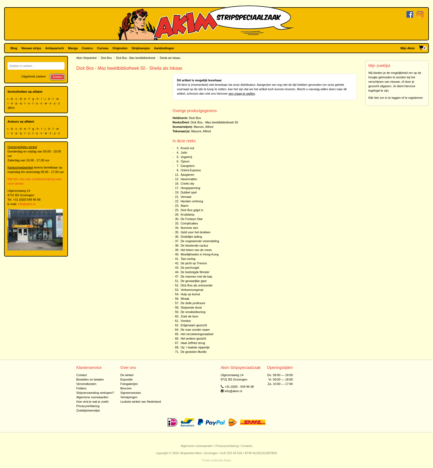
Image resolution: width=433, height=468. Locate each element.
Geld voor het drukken (195, 232)
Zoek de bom (189, 316)
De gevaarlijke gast (194, 281)
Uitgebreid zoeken (33, 76)
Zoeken (57, 77)
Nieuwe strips (31, 48)
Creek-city (187, 183)
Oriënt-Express (191, 170)
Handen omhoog (192, 201)
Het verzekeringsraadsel (197, 334)
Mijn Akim (407, 48)
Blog (13, 48)
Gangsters (188, 165)
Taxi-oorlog (188, 258)
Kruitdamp (187, 214)
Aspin (227, 460)
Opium (185, 161)
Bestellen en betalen (90, 379)
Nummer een (189, 227)
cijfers (11, 107)
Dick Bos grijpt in (192, 210)
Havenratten (189, 179)
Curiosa (102, 48)
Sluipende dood (191, 307)
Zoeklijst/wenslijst (88, 410)
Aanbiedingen (164, 48)
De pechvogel (190, 267)
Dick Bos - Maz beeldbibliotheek (135, 58)
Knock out (187, 148)
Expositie (126, 379)
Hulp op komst (190, 294)
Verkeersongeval (192, 289)
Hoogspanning (190, 188)
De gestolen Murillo (194, 351)
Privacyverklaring (87, 406)
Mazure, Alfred (203, 126)
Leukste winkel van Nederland (140, 401)
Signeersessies (130, 392)
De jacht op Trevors (194, 263)
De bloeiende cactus (194, 245)
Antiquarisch (54, 48)
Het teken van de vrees (196, 250)
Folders (81, 388)
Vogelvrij (186, 157)
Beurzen (126, 388)
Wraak (185, 298)
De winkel (127, 375)
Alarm (185, 205)
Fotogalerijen (129, 384)
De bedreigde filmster (195, 272)
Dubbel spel (189, 192)
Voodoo (186, 320)
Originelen (119, 48)
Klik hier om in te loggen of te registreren (395, 97)
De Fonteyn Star (192, 219)
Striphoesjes (141, 48)
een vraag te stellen (241, 93)
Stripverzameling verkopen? (95, 392)
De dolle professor (193, 303)
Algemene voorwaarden (92, 397)
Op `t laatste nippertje (195, 347)
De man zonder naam (195, 329)
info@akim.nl (26, 204)
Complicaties (189, 223)
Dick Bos (106, 58)
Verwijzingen (129, 397)
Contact (81, 375)
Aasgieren (187, 174)
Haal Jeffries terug (193, 343)
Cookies (246, 446)
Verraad (186, 196)
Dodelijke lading (191, 236)
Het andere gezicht (193, 338)
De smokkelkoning (193, 312)
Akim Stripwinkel (86, 58)
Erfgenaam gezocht (194, 325)
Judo (184, 152)
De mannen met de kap (196, 276)
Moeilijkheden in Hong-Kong (200, 254)
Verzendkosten (86, 384)
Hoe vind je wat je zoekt (92, 401)
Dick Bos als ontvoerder (197, 285)
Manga (73, 48)
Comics (87, 48)
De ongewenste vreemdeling (200, 241)
